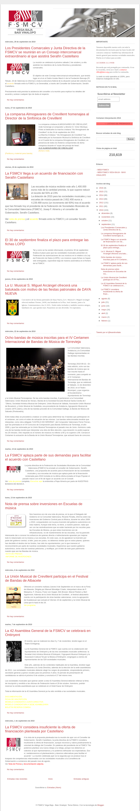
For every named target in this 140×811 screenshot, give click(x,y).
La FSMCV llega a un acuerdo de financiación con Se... (113, 240)
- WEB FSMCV (102, 170)
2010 (101, 210)
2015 (101, 191)
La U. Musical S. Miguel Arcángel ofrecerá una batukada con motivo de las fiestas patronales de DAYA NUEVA (48, 289)
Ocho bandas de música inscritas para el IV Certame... (114, 258)
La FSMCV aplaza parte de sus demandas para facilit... (114, 264)
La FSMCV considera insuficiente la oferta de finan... (112, 291)
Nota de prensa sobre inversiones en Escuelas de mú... (113, 271)
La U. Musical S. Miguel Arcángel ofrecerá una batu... (114, 252)
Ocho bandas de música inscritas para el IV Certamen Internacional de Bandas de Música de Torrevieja (47, 340)
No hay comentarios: (16, 100)
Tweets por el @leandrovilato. (108, 332)
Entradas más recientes (17, 779)
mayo (104, 310)
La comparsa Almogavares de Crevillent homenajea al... (113, 234)
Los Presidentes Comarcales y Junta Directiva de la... (114, 228)
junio (104, 306)
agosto (105, 298)
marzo (104, 317)
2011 (101, 206)
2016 (101, 188)
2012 (101, 203)
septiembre (106, 224)
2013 (101, 199)
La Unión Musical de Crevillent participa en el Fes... (114, 278)
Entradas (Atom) (54, 787)
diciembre (106, 213)
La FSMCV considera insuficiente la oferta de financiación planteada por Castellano (40, 729)
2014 (101, 195)
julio (103, 302)
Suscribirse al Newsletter (111, 94)
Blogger (100, 805)
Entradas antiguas (81, 779)
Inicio (50, 779)
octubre (105, 220)
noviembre (106, 217)
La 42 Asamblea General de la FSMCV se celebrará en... (113, 284)
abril (104, 313)
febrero (105, 321)
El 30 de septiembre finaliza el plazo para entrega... (113, 246)
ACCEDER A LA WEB (105, 63)
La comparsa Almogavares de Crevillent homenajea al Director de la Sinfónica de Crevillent (47, 116)
